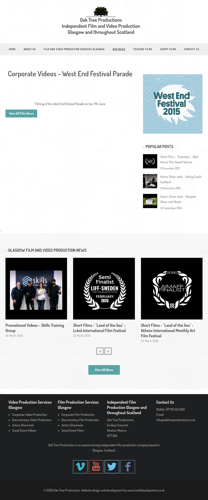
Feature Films (142, 49)
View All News (104, 370)
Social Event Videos (24, 430)
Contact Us (191, 49)
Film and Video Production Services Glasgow (74, 49)
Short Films (168, 49)
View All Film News (21, 113)
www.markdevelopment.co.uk (146, 490)
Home (12, 49)
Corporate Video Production (29, 415)
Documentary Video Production (31, 420)
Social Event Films (73, 430)
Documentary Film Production (80, 420)
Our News (119, 49)
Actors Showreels (23, 425)
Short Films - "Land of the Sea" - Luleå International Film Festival (99, 328)
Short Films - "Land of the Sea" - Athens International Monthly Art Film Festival (168, 330)
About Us (30, 49)
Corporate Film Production (78, 415)
